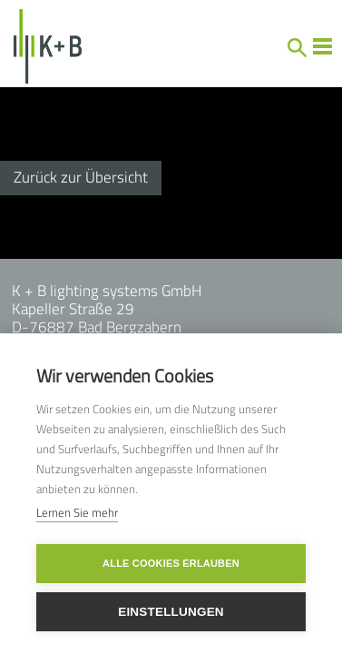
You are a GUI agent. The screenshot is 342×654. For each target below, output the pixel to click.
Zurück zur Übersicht (81, 177)
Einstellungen (171, 612)
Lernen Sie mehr (77, 512)
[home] (42, 46)
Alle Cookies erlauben (171, 563)
